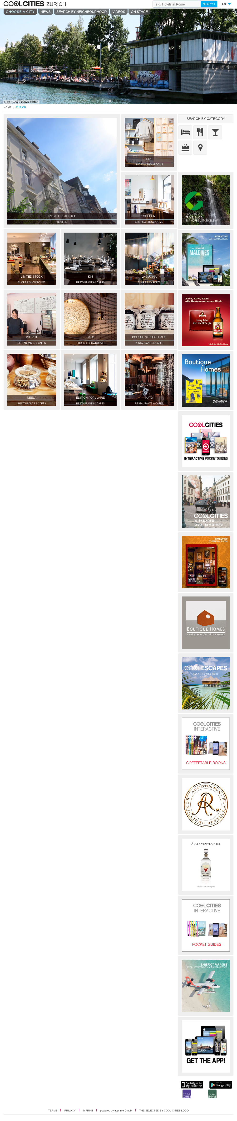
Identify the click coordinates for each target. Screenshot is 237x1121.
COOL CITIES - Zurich (24, 4)
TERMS (53, 1110)
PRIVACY (70, 1110)
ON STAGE (139, 12)
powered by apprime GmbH (116, 1110)
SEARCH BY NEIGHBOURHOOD (81, 12)
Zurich (21, 107)
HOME (7, 107)
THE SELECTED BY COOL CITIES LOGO (164, 1110)
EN (224, 4)
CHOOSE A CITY (20, 12)
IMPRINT (88, 1110)
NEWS (46, 12)
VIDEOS (119, 12)
